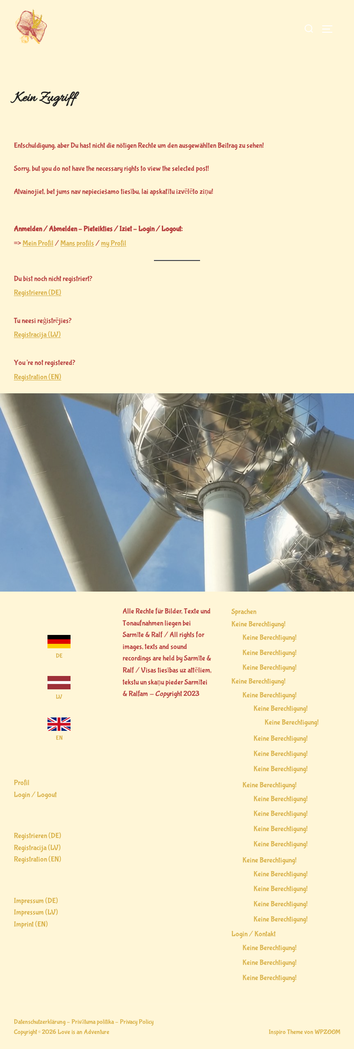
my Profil (113, 243)
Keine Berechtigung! (258, 624)
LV (59, 696)
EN (59, 738)
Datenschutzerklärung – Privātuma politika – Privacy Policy (83, 1021)
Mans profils (77, 243)
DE (59, 655)
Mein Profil (38, 243)
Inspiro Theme (286, 1032)
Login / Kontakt (253, 934)
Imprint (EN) (31, 924)
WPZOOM (327, 1032)
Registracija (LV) (37, 334)
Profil (22, 782)
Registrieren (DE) (37, 292)
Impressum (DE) (36, 900)
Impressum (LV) (36, 912)
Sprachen (243, 611)
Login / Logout (35, 794)
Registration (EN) (37, 377)
